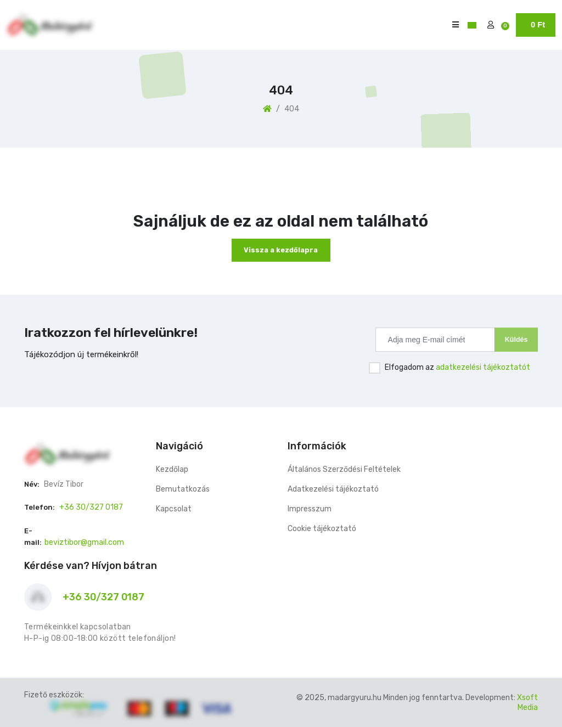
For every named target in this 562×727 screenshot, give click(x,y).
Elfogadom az (457, 367)
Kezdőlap (172, 469)
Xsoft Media (527, 702)
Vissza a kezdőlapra (281, 250)
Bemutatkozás (183, 489)
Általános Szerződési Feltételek (344, 469)
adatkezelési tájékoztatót (483, 367)
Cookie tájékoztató (322, 528)
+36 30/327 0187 (91, 507)
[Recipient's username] (435, 340)
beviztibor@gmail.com (84, 542)
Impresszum (309, 509)
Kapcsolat (174, 509)
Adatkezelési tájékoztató (333, 489)
